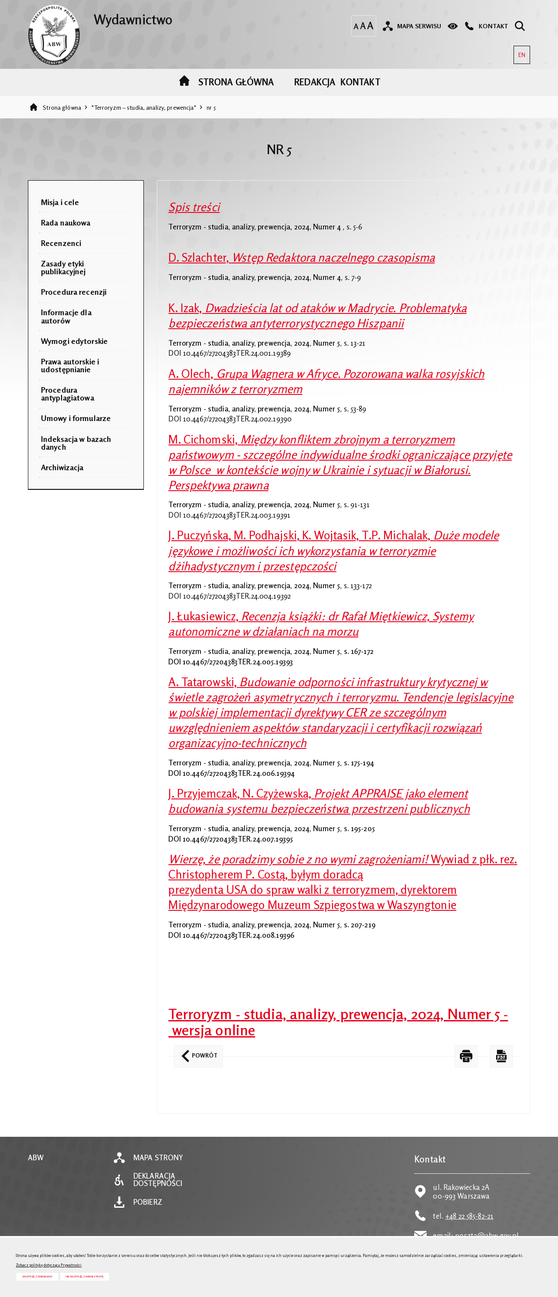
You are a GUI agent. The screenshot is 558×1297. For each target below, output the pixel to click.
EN (519, 52)
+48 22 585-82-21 (469, 1216)
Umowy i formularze (76, 418)
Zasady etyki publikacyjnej (63, 267)
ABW (36, 1158)
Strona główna (62, 107)
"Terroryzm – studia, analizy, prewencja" (144, 107)
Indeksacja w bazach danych (76, 442)
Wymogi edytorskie (74, 341)
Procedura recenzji (73, 291)
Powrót (196, 1052)
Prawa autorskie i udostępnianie (70, 365)
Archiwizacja (62, 467)
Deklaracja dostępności (157, 1179)
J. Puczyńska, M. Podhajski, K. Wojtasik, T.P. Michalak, (333, 550)
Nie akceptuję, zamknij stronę (84, 1276)
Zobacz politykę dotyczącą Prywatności (49, 1265)
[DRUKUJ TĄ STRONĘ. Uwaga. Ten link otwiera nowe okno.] (466, 1056)
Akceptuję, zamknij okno (37, 1276)
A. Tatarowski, (340, 712)
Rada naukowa (66, 222)
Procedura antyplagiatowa (67, 393)
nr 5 (211, 107)
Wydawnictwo (100, 15)
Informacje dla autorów (66, 316)
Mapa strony (158, 1158)
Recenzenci (61, 243)
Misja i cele (60, 202)
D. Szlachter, (301, 257)
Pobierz (147, 1202)
